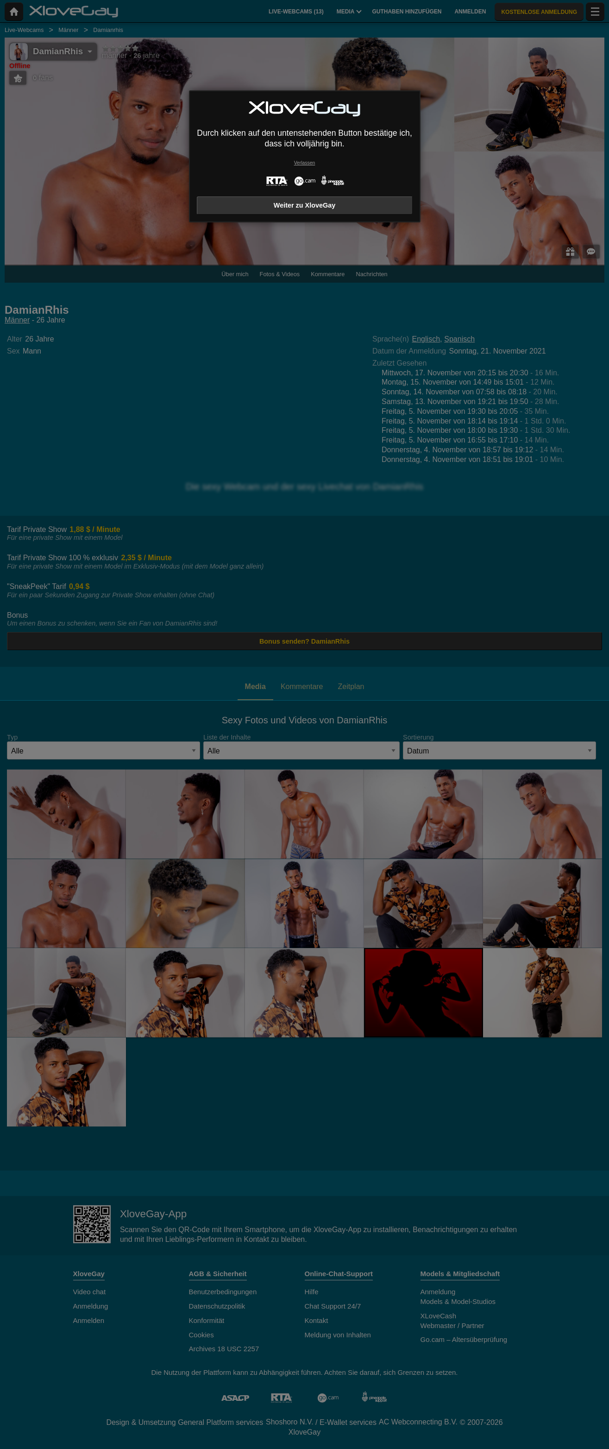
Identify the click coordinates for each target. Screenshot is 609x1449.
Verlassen (304, 162)
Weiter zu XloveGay (304, 205)
